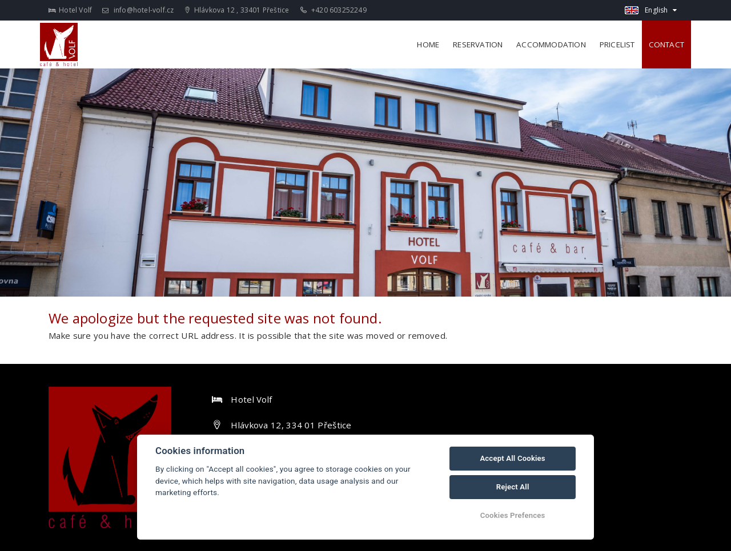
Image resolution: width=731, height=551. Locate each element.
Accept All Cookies (512, 458)
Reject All (512, 487)
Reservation (478, 44)
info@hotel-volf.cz (138, 10)
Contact (666, 44)
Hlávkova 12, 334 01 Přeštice (291, 425)
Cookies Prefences (512, 515)
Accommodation (551, 44)
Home (428, 44)
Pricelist (617, 44)
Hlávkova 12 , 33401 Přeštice (237, 10)
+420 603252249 (333, 10)
